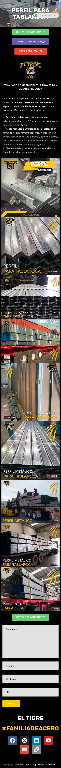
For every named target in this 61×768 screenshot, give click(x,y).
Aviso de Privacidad (45, 764)
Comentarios (30, 641)
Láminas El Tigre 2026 (24, 764)
